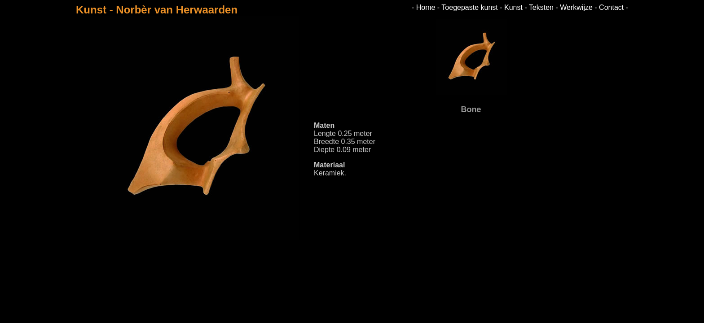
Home (426, 7)
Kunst (513, 7)
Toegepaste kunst (469, 7)
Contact (611, 7)
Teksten (541, 7)
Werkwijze (576, 7)
